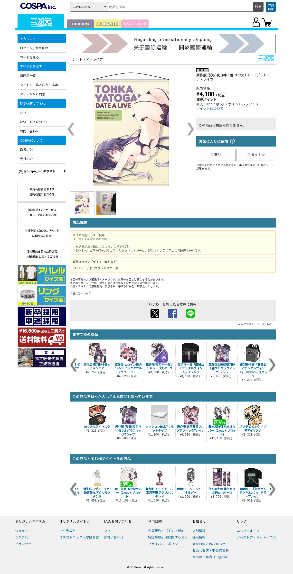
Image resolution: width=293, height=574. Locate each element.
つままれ (21, 530)
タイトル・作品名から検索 (39, 84)
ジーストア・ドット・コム (256, 537)
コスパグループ (248, 530)
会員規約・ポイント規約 (166, 530)
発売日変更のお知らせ (209, 543)
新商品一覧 (28, 75)
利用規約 (155, 521)
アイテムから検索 (32, 94)
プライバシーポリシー (164, 543)
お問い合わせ (29, 131)
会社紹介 (26, 158)
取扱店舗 (26, 149)
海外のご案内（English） (211, 557)
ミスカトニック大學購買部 (79, 537)
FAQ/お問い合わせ (33, 103)
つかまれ (21, 537)
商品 (216, 154)
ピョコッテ (23, 543)
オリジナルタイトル (74, 521)
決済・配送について (34, 121)
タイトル (256, 154)
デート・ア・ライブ (87, 59)
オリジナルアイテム (30, 521)
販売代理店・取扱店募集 (210, 550)
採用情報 (199, 537)
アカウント (28, 38)
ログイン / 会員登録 (34, 48)
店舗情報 (199, 530)
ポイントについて (210, 108)
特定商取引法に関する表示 (168, 537)
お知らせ (199, 521)
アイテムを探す (31, 66)
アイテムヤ (67, 530)
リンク (242, 521)
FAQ (23, 112)
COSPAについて (31, 140)
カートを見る (29, 57)
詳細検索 (271, 7)
